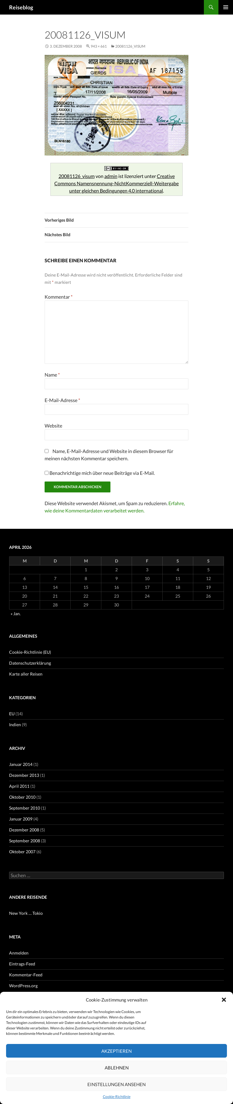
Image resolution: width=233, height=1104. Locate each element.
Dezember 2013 (24, 775)
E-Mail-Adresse (62, 400)
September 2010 (24, 807)
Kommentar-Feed (25, 974)
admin (110, 176)
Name (52, 375)
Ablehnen (117, 1067)
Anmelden (19, 952)
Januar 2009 (20, 818)
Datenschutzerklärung (30, 663)
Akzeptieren (116, 1051)
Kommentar (59, 297)
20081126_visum (130, 46)
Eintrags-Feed (22, 963)
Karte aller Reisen (25, 673)
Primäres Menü (225, 7)
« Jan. (16, 613)
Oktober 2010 (22, 797)
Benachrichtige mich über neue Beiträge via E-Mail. (102, 473)
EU (12, 713)
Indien (15, 724)
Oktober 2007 (22, 851)
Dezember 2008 (24, 829)
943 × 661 (99, 46)
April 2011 (19, 786)
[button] (224, 1000)
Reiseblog (21, 7)
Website (53, 425)
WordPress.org (23, 985)
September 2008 (24, 840)
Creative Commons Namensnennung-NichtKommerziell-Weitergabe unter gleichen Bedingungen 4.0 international (116, 183)
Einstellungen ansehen (116, 1084)
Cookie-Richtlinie (116, 1096)
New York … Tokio (26, 913)
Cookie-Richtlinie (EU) (30, 652)
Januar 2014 (20, 764)
